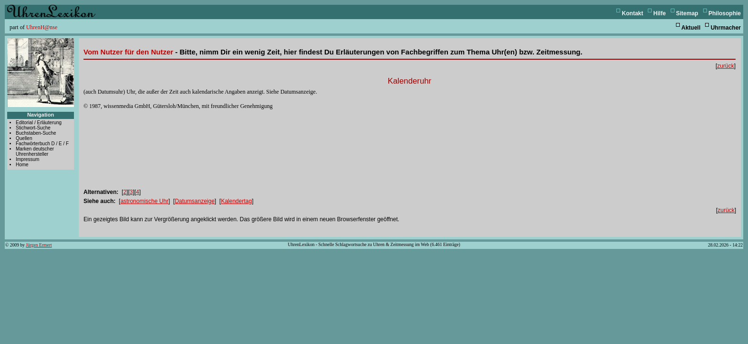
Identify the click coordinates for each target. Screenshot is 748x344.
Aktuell (690, 27)
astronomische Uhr (144, 201)
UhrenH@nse (42, 27)
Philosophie (724, 13)
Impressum (27, 159)
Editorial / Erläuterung (39, 122)
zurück (725, 66)
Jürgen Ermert (39, 244)
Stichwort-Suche (33, 127)
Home (22, 164)
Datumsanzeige (194, 201)
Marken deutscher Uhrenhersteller (35, 151)
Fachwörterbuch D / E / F (42, 143)
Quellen (24, 138)
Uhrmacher (726, 27)
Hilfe (660, 13)
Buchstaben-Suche (36, 133)
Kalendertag (236, 201)
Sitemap (687, 13)
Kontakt (633, 13)
